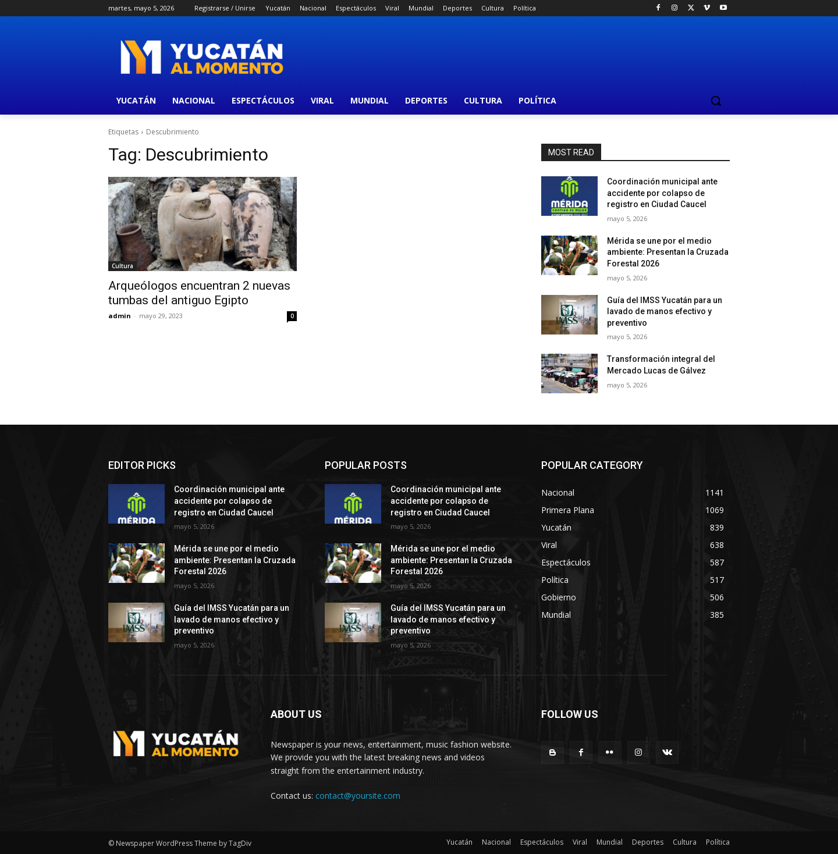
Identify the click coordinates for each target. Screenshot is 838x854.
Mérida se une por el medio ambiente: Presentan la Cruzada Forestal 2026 (668, 252)
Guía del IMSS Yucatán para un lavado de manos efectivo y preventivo (664, 312)
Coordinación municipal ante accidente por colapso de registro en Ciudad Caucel (662, 193)
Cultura (122, 266)
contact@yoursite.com (357, 795)
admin (119, 315)
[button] (716, 101)
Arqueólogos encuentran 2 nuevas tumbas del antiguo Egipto (199, 293)
